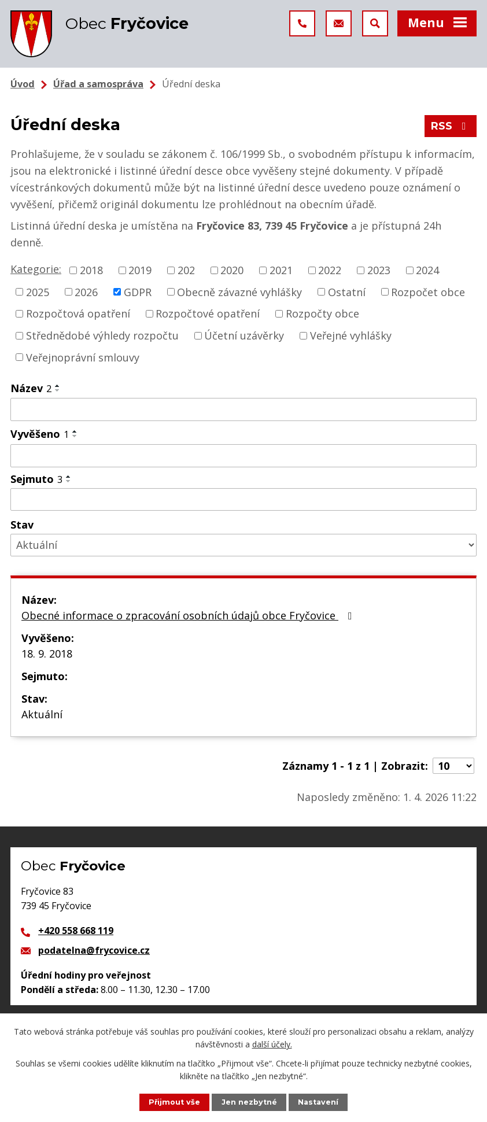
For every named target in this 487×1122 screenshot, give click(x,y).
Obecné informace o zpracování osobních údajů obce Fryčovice (189, 615)
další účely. (272, 1044)
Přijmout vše (174, 1102)
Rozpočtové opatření (208, 313)
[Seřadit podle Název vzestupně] (57, 385)
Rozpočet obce (428, 291)
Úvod (22, 83)
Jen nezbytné (249, 1102)
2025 (37, 291)
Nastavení (318, 1102)
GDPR (138, 291)
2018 (91, 270)
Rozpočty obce (322, 313)
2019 (140, 270)
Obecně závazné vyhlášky (239, 291)
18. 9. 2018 (46, 653)
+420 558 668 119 (75, 930)
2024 (427, 270)
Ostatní (347, 291)
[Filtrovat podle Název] (243, 409)
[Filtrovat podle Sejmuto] (243, 499)
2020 (232, 270)
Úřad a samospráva (98, 83)
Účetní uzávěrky (244, 335)
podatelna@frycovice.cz (94, 950)
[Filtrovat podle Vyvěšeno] (243, 455)
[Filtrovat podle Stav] (243, 545)
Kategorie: (35, 269)
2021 (281, 270)
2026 (86, 291)
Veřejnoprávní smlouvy (82, 357)
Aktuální (41, 714)
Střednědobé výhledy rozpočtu (102, 335)
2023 (378, 270)
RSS (451, 126)
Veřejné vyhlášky (351, 335)
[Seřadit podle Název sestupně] (57, 390)
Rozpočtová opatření (78, 313)
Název (30, 388)
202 (186, 270)
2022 (329, 270)
